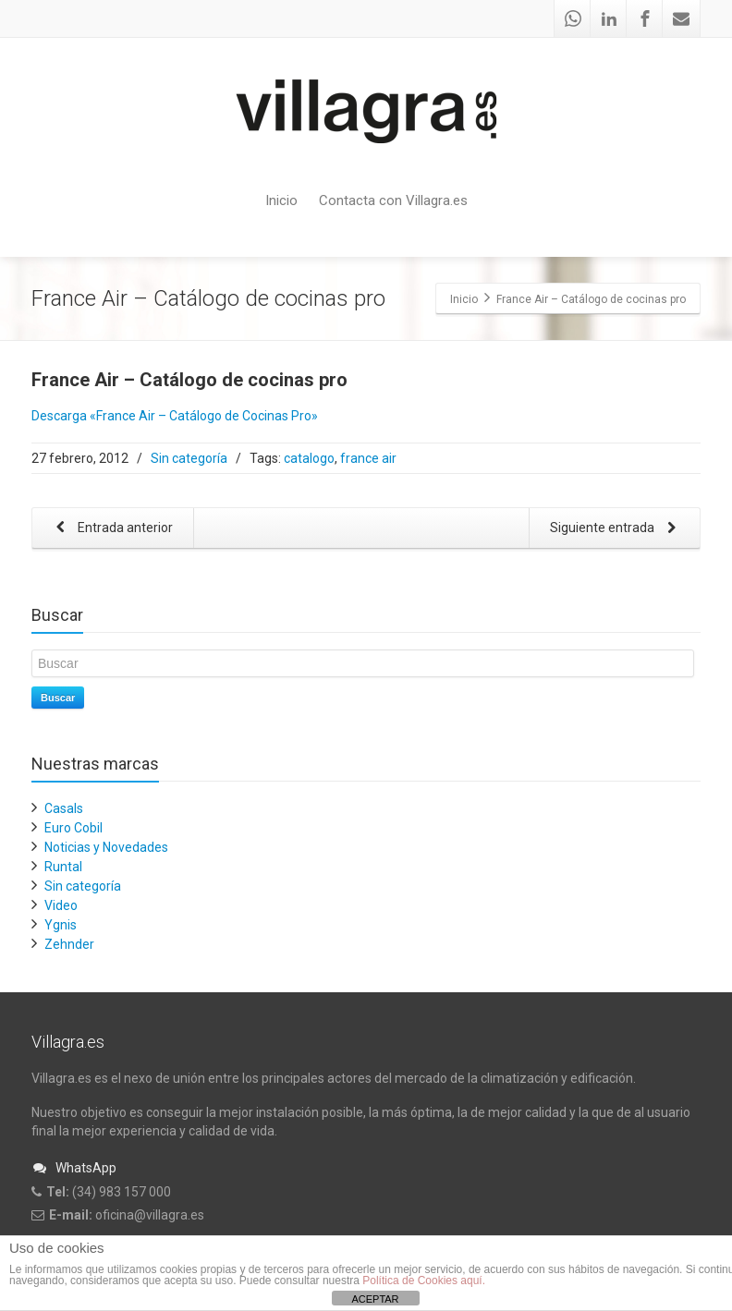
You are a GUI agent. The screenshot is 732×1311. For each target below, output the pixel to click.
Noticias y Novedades (106, 847)
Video (61, 905)
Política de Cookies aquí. (423, 1280)
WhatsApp (73, 1167)
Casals (63, 808)
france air (368, 458)
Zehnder (69, 944)
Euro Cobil (73, 827)
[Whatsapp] (573, 18)
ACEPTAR (374, 1299)
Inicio (281, 200)
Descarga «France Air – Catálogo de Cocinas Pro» (174, 415)
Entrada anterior (111, 529)
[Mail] (681, 18)
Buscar (58, 697)
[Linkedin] (609, 18)
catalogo (309, 458)
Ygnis (60, 924)
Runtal (63, 866)
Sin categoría (189, 458)
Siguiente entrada (616, 529)
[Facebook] (645, 18)
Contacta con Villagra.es (393, 200)
